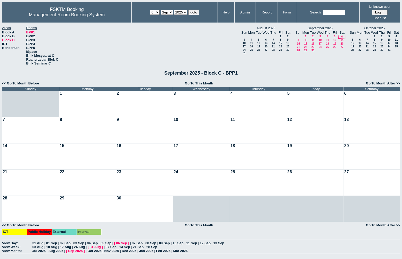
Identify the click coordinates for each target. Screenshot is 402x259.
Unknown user (379, 7)
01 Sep (51, 243)
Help (225, 12)
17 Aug (65, 247)
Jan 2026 (146, 251)
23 (287, 46)
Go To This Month (199, 83)
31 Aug (37, 243)
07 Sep (137, 243)
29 (280, 49)
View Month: (12, 251)
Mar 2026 (180, 251)
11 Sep (191, 243)
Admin (245, 12)
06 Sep (121, 243)
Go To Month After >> (383, 83)
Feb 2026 (163, 251)
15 (280, 43)
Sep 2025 (75, 251)
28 (273, 49)
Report (267, 12)
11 (251, 43)
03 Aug (37, 247)
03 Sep (78, 243)
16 (287, 43)
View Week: (11, 247)
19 (258, 46)
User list (380, 18)
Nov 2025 (111, 251)
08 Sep (150, 243)
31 (244, 53)
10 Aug (51, 247)
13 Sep (218, 243)
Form (287, 12)
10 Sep (178, 243)
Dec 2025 (129, 251)
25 (251, 49)
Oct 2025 (94, 251)
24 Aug (79, 247)
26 (258, 49)
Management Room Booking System (67, 14)
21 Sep (138, 247)
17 (244, 46)
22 (280, 46)
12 (258, 43)
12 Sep (205, 243)
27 (266, 49)
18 (251, 46)
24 (244, 49)
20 (266, 46)
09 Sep (164, 243)
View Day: (10, 243)
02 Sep (65, 243)
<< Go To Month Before (20, 83)
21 (273, 46)
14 (273, 43)
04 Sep (92, 243)
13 (266, 43)
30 (287, 49)
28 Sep (151, 247)
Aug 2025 (55, 251)
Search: (316, 12)
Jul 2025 (39, 251)
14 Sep (124, 247)
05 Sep (106, 243)
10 (244, 43)
